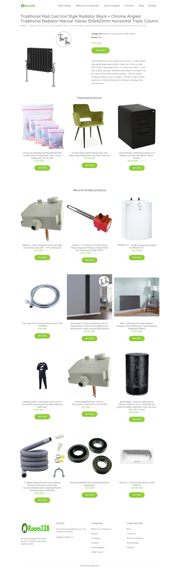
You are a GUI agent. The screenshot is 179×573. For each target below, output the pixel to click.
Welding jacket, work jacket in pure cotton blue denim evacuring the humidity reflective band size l (42, 407)
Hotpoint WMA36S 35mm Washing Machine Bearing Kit (89, 486)
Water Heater (129, 37)
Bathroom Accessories (87, 7)
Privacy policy (133, 546)
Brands (152, 7)
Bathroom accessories (113, 37)
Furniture (129, 7)
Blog (141, 7)
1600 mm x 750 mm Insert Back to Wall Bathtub (136, 486)
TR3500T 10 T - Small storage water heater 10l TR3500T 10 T (136, 249)
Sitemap (130, 550)
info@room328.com (64, 540)
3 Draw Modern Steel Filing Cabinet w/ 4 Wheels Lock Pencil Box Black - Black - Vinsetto (137, 158)
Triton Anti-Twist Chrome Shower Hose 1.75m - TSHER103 (42, 327)
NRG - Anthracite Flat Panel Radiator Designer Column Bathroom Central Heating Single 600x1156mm (137, 329)
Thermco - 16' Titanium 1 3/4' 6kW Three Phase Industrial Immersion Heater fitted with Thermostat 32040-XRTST (89, 251)
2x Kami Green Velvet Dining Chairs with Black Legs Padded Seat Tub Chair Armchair (89, 157)
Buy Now (100, 53)
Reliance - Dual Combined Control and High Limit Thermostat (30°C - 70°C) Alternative (42, 249)
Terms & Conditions (135, 541)
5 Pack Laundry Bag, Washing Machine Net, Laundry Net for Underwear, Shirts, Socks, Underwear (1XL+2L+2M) (42, 158)
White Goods (64, 7)
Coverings (95, 541)
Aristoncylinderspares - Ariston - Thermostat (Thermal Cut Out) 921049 (89, 406)
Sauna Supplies (112, 7)
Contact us (131, 536)
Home (23, 28)
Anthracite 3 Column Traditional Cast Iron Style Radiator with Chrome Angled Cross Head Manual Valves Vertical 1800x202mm (89, 329)
